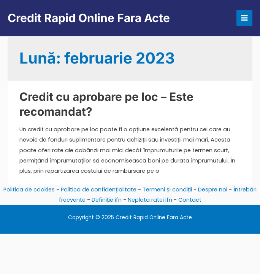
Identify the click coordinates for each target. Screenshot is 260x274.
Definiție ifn (107, 200)
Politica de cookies (29, 189)
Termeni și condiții (167, 189)
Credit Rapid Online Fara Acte (89, 18)
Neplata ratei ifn (150, 200)
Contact (189, 200)
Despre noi (212, 189)
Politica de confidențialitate (98, 189)
